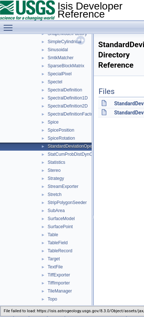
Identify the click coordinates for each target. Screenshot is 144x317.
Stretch (55, 194)
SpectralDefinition (65, 90)
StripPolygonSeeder (67, 202)
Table (53, 234)
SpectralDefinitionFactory (72, 114)
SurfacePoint (60, 226)
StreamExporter (63, 186)
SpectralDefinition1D (68, 98)
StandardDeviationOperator (74, 146)
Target (54, 258)
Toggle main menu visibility (10, 24)
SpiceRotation (61, 138)
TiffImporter (59, 283)
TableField (58, 242)
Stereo (54, 170)
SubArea (56, 210)
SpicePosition (61, 130)
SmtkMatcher (61, 57)
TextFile (55, 266)
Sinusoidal (58, 49)
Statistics (56, 162)
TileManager (60, 291)
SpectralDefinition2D (68, 106)
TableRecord (60, 250)
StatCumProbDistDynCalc (73, 154)
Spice (53, 122)
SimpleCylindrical (64, 41)
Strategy (56, 178)
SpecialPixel (59, 73)
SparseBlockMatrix (66, 65)
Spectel (55, 81)
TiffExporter (59, 275)
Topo (52, 299)
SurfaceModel (61, 218)
